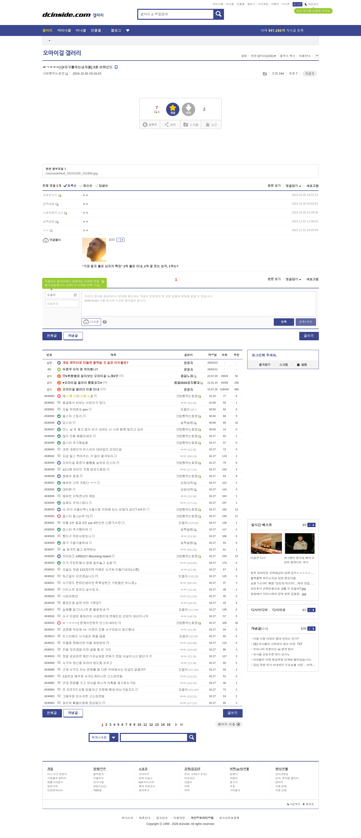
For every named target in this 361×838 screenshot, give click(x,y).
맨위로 (308, 804)
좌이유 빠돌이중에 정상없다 (79, 703)
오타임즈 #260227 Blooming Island (84, 556)
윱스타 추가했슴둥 (72, 443)
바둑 (187, 786)
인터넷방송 (282, 774)
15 (169, 724)
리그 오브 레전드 (57, 774)
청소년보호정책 (229, 818)
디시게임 (263, 4)
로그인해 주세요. (264, 355)
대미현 (64, 489)
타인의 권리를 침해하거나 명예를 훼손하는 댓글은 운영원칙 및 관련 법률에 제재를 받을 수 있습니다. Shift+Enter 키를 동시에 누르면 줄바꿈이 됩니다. (149, 298)
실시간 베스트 (261, 525)
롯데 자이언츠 (147, 786)
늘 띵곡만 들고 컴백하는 (76, 549)
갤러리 (47, 30)
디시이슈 (279, 610)
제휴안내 (144, 818)
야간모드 (312, 4)
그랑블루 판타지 (56, 778)
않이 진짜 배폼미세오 (74, 436)
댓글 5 (309, 73)
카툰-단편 (281, 790)
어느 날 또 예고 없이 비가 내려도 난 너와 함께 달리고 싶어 (100, 429)
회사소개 (127, 818)
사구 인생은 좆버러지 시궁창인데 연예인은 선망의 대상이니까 (102, 616)
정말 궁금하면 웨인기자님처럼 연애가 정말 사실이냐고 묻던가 (102, 656)
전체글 (52, 336)
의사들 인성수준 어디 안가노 (271, 654)
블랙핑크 (98, 774)
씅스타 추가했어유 (72, 529)
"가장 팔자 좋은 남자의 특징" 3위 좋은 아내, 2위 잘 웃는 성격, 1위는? (130, 266)
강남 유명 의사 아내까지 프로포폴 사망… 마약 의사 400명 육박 (284, 665)
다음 (176, 724)
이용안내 (304, 56)
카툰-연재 (281, 786)
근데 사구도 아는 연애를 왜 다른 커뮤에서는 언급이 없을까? (101, 669)
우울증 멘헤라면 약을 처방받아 (81, 643)
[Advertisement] (180, 148)
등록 (284, 322)
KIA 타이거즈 (146, 782)
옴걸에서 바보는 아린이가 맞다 (81, 403)
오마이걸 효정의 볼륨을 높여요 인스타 (86, 463)
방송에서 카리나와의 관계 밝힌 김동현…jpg (278, 594)
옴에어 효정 (68, 476)
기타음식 (235, 790)
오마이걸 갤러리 (62, 53)
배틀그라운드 (55, 782)
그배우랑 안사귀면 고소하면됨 (80, 696)
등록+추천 (305, 322)
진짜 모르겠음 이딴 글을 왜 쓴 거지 (84, 649)
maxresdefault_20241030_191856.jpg (72, 173)
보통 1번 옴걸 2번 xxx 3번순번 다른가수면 (89, 523)
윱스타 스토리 (69, 416)
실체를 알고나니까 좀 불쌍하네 (81, 609)
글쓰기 (309, 336)
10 (139, 724)
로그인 (297, 4)
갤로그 (251, 4)
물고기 (234, 782)
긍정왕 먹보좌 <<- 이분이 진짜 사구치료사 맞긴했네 (95, 629)
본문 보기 (274, 186)
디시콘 (286, 4)
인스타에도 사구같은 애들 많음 (81, 636)
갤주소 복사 (287, 56)
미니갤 (230, 4)
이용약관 (179, 818)
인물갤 (240, 4)
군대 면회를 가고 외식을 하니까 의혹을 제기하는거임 (96, 683)
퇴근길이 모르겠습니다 (75, 576)
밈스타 (64, 423)
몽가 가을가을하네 (72, 543)
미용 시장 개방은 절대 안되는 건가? (276, 638)
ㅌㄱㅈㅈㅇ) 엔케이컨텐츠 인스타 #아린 (87, 623)
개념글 (73, 336)
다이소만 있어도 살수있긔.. (78, 589)
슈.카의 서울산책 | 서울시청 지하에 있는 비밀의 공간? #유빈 (101, 509)
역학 (187, 790)
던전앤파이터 (55, 790)
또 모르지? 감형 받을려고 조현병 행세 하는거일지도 (95, 689)
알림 (302, 364)
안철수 (188, 782)
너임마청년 (67, 596)
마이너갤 (218, 4)
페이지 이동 (229, 724)
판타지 (279, 782)
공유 (170, 124)
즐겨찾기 (264, 364)
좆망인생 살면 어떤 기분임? (79, 603)
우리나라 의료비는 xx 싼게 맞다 (273, 649)
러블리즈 (98, 778)
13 (157, 724)
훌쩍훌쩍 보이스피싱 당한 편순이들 (273, 578)
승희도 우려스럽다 (72, 503)
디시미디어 (259, 610)
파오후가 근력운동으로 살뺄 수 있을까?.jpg (278, 588)
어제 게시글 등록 (282, 30)
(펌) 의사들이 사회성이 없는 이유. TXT (278, 644)
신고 (211, 124)
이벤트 (275, 4)
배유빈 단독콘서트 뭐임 (76, 496)
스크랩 (264, 74)
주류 (232, 786)
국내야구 (144, 774)
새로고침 (312, 186)
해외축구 (144, 790)
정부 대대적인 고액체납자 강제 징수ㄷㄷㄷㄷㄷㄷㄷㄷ (283, 573)
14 (163, 724)
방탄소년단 (100, 786)
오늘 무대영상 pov (72, 409)
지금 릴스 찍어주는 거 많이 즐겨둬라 (85, 456)
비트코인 (189, 778)
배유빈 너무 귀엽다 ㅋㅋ (76, 483)
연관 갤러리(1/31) (263, 56)
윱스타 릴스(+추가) (73, 516)
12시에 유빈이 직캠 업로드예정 (81, 469)
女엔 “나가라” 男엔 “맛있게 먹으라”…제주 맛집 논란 (283, 583)
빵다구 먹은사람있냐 (74, 536)
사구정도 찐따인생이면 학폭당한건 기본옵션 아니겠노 (97, 583)
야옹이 (234, 778)
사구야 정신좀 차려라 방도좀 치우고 (84, 663)
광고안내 (162, 818)
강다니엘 (98, 782)
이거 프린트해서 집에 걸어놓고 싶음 (84, 563)
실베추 (149, 124)
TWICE (97, 790)
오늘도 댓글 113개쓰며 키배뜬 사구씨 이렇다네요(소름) (98, 569)
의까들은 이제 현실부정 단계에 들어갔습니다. (282, 659)
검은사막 (52, 786)
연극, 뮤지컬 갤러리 (287, 778)
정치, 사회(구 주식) (195, 774)
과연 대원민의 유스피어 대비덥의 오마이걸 (89, 449)
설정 (244, 56)
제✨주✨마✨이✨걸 (75, 396)
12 (151, 724)
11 (145, 724)
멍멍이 (234, 774)
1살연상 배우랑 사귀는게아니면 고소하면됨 (89, 676)
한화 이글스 (146, 778)
